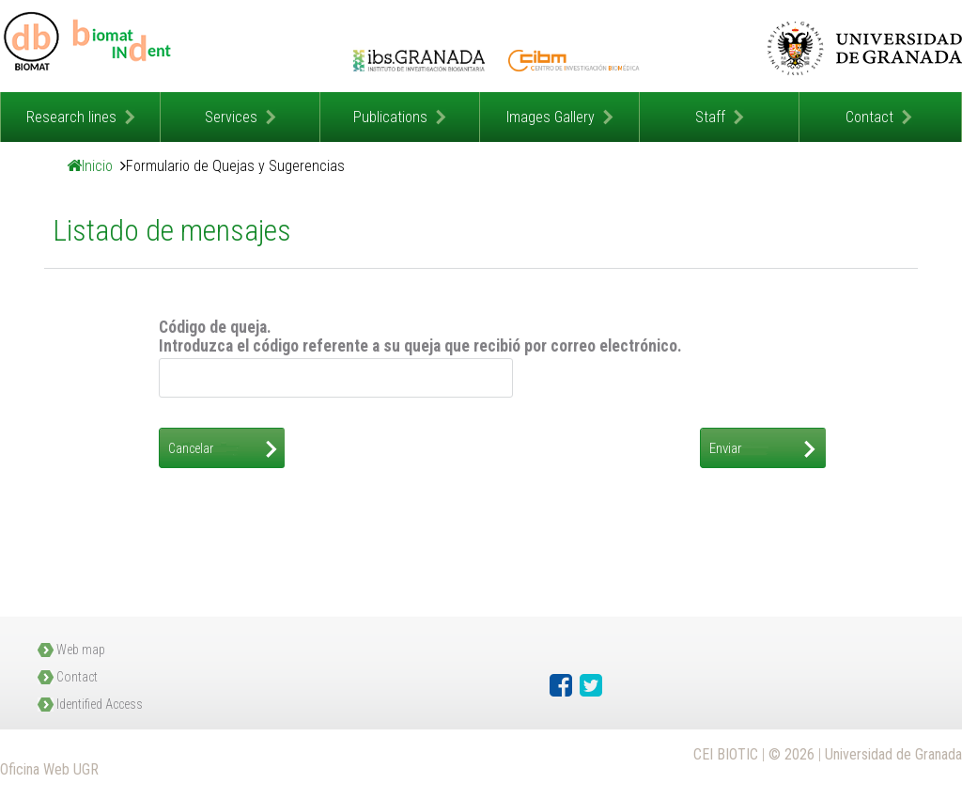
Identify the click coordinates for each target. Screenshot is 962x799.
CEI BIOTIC (725, 754)
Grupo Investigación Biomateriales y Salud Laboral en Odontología (89, 46)
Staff (710, 117)
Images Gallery (550, 117)
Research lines (71, 117)
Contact (869, 117)
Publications (390, 117)
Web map (80, 649)
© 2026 (791, 754)
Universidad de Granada (864, 48)
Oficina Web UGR (49, 769)
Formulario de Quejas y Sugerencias (235, 166)
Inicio (97, 166)
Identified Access (99, 704)
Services (231, 117)
